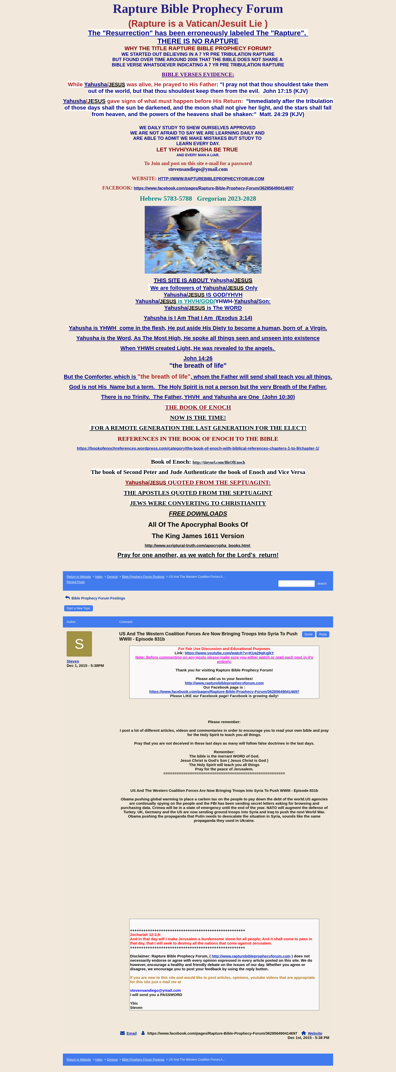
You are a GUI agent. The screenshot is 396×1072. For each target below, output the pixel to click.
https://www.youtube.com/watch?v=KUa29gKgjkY (229, 653)
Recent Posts (76, 582)
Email (132, 1033)
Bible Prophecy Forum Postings (143, 577)
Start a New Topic (78, 608)
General (112, 577)
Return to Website (79, 577)
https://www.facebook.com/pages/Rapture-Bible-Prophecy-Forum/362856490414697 (224, 691)
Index (99, 577)
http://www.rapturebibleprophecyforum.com (224, 683)
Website (315, 1033)
